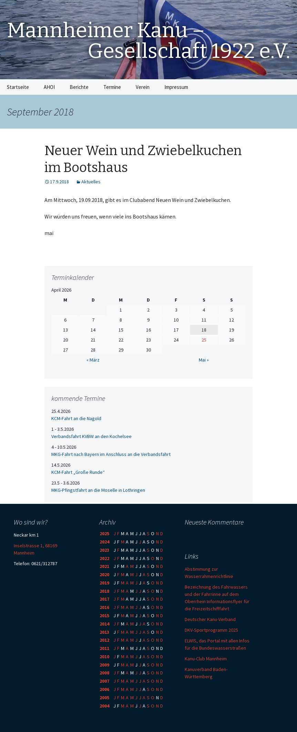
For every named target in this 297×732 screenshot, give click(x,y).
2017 (104, 599)
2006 (104, 689)
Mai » (204, 360)
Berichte (79, 87)
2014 (104, 624)
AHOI (49, 87)
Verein (143, 87)
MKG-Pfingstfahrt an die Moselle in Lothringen (98, 490)
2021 (104, 566)
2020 (104, 574)
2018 (104, 591)
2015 (104, 615)
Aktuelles (91, 182)
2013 (104, 632)
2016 (104, 607)
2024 (104, 542)
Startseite (18, 87)
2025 (104, 533)
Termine (112, 87)
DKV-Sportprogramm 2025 (211, 630)
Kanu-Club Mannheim (206, 658)
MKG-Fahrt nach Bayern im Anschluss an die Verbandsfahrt (111, 454)
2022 (104, 558)
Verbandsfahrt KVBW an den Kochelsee (91, 436)
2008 (104, 673)
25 (204, 340)
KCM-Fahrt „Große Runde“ (78, 472)
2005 (104, 697)
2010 (104, 656)
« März (93, 360)
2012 (104, 640)
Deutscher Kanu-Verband (210, 619)
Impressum (176, 87)
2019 (104, 583)
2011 (104, 648)
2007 (104, 681)
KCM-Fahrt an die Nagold (76, 418)
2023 (104, 550)
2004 (104, 706)
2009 (104, 665)
